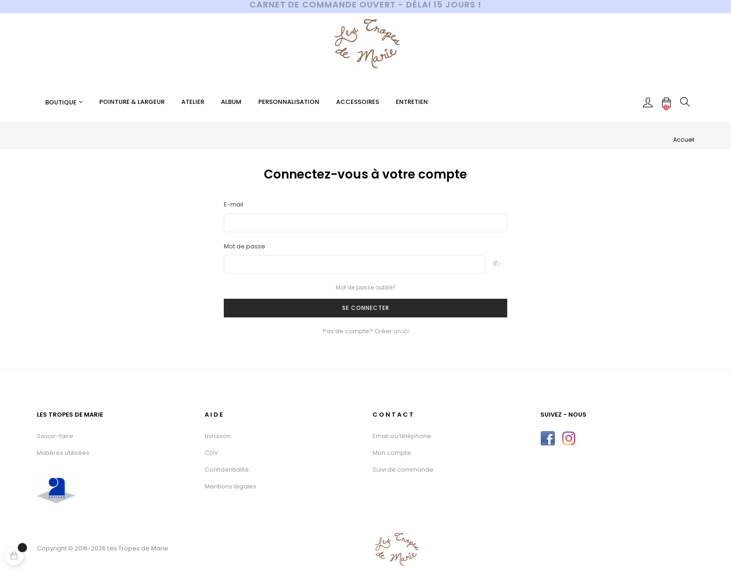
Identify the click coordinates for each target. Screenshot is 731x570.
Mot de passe (244, 246)
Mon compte (391, 452)
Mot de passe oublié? (366, 287)
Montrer (496, 264)
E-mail (233, 204)
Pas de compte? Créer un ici (366, 331)
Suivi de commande (403, 469)
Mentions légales (230, 486)
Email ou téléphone (401, 436)
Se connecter (365, 308)
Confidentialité (227, 469)
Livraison (218, 436)
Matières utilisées (63, 452)
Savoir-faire (55, 436)
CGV (211, 452)
